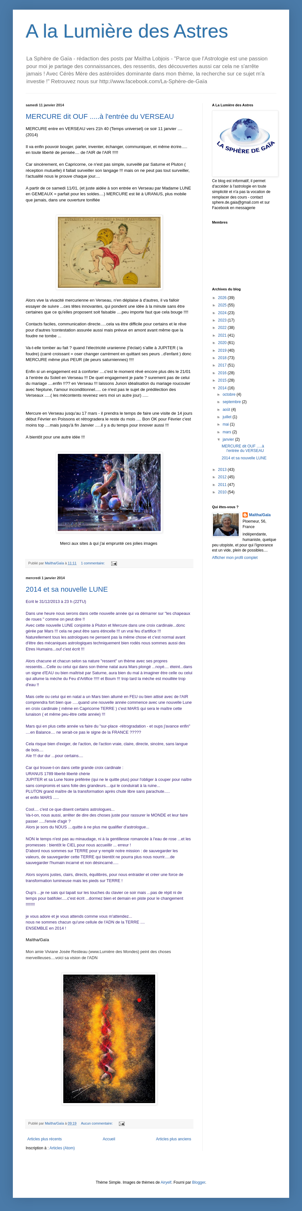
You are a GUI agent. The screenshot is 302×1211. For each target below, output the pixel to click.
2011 (223, 484)
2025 (223, 305)
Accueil (109, 1139)
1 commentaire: (93, 563)
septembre (232, 402)
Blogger (198, 1182)
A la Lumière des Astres (127, 31)
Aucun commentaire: (97, 1123)
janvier (229, 439)
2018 (223, 358)
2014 (223, 388)
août (227, 409)
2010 (223, 492)
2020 (223, 342)
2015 (223, 380)
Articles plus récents (44, 1139)
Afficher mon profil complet (235, 557)
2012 (223, 477)
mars (227, 432)
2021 (223, 335)
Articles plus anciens (173, 1139)
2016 (223, 373)
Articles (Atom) (62, 1148)
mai (226, 424)
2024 (223, 313)
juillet (228, 417)
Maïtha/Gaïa (260, 515)
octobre (229, 394)
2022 (223, 327)
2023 (223, 320)
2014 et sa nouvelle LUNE (67, 589)
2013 (223, 469)
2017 (223, 365)
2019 (223, 350)
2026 (223, 298)
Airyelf (166, 1182)
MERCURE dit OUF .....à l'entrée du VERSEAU (100, 116)
